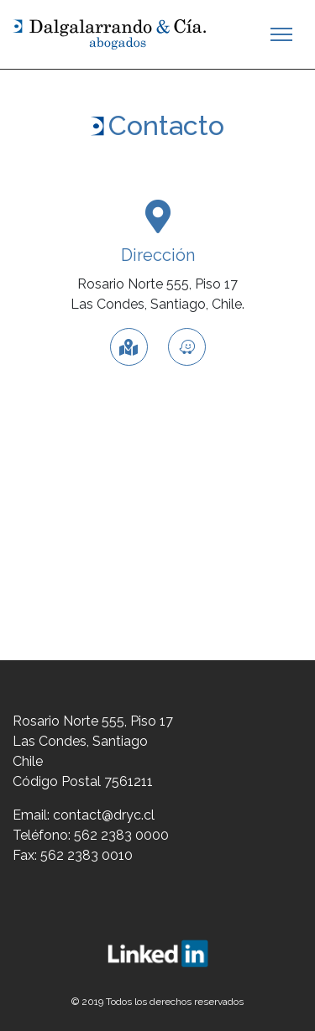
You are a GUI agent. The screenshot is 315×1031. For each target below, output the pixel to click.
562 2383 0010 (86, 855)
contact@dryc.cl (104, 815)
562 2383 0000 (121, 835)
